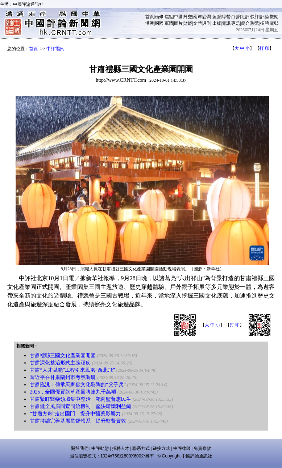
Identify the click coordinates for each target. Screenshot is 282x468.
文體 (197, 23)
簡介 (245, 23)
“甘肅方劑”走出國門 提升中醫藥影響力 (75, 413)
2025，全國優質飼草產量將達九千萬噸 (73, 392)
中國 (178, 16)
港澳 (149, 23)
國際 (159, 23)
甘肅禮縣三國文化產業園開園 (63, 355)
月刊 (207, 23)
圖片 (178, 23)
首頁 (149, 16)
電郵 (274, 23)
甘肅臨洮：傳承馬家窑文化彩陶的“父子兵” (77, 384)
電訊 (226, 23)
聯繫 (254, 23)
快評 (254, 16)
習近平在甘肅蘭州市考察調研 (63, 377)
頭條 (159, 16)
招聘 (264, 23)
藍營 (216, 16)
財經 (187, 23)
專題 (235, 23)
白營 (235, 16)
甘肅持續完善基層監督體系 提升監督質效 (78, 421)
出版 (216, 23)
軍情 (169, 23)
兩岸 (197, 16)
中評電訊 (55, 48)
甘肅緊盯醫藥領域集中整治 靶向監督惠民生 (80, 399)
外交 (187, 16)
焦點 (169, 16)
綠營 (226, 16)
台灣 (207, 16)
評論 (264, 16)
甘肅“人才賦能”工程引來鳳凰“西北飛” (72, 370)
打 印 (264, 48)
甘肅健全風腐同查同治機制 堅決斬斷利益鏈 (80, 406)
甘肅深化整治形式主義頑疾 (60, 363)
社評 (245, 16)
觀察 (274, 16)
